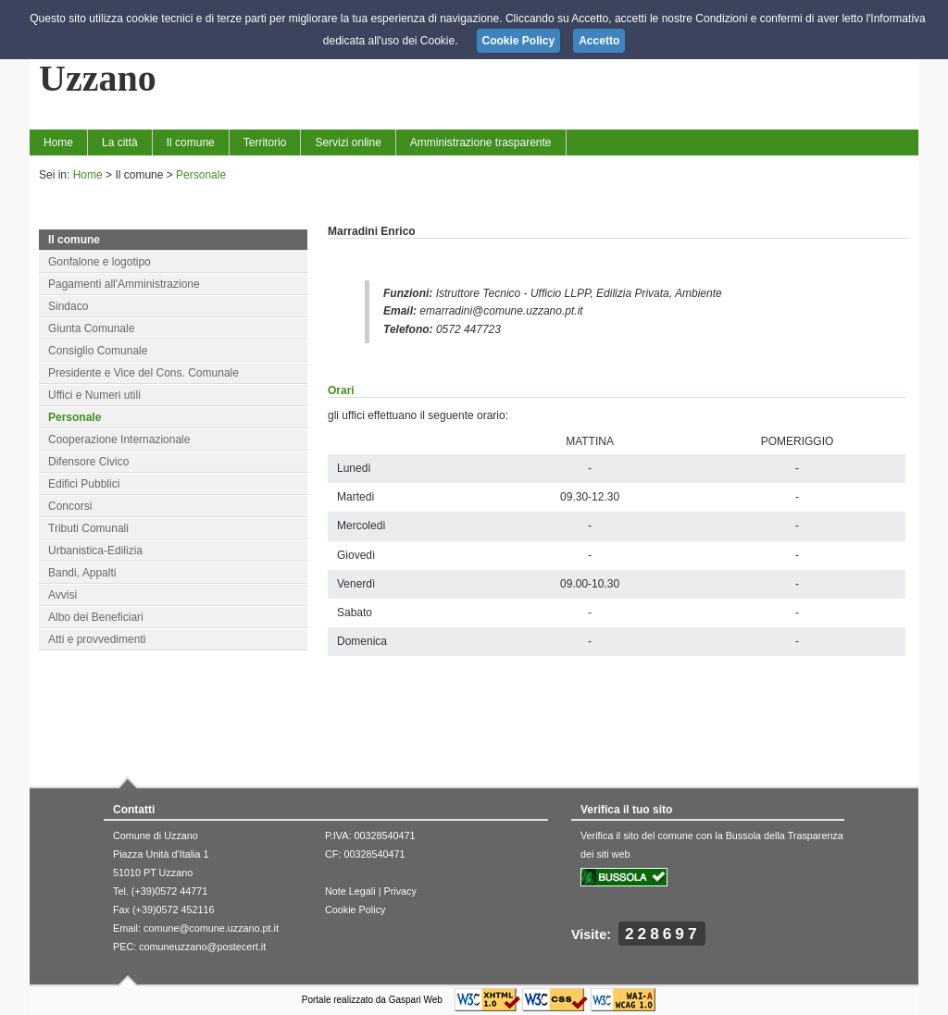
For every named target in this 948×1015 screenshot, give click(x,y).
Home (58, 142)
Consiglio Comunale (97, 350)
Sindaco (68, 306)
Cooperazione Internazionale (119, 439)
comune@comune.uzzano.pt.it (211, 928)
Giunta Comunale (91, 328)
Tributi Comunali (88, 528)
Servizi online (347, 142)
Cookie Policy (355, 909)
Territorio (265, 142)
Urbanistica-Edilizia (95, 550)
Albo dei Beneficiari (95, 617)
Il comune (191, 142)
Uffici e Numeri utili (94, 395)
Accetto (599, 40)
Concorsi (70, 506)
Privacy (399, 891)
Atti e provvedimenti (96, 639)
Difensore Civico (88, 461)
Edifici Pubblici (83, 483)
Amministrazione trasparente (481, 142)
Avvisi (62, 594)
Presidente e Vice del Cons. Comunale (143, 372)
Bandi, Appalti (82, 572)
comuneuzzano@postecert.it (202, 946)
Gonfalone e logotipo (99, 261)
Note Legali (350, 891)
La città (120, 142)
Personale (201, 174)
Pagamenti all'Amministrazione (124, 284)
